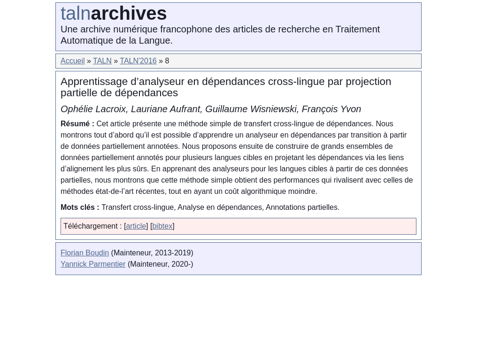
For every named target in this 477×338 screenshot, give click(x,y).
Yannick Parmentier (93, 264)
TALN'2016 (138, 61)
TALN (102, 61)
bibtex (162, 226)
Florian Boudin (85, 253)
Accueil (73, 61)
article (136, 226)
